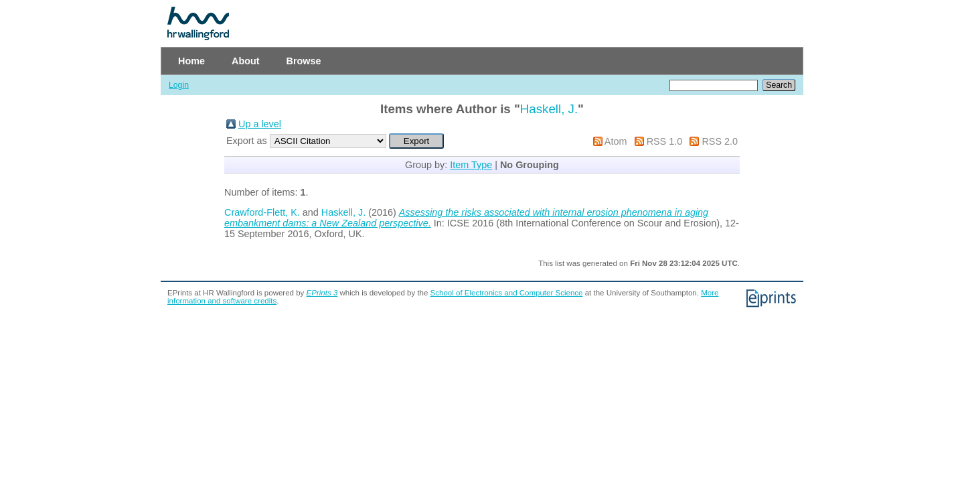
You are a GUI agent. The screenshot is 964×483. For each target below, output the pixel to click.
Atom (616, 141)
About (246, 61)
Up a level (259, 124)
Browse (304, 61)
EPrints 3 (322, 293)
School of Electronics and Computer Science (506, 293)
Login (179, 85)
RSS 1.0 (665, 141)
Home (191, 61)
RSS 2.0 (720, 141)
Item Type (471, 164)
